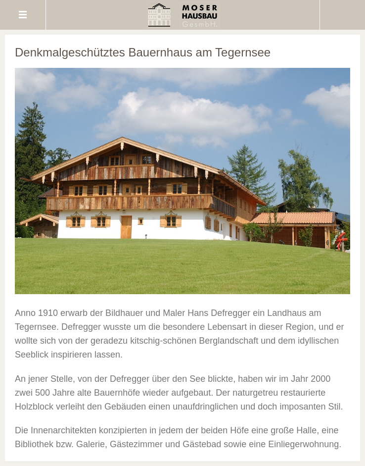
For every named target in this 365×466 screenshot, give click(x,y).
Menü (23, 15)
